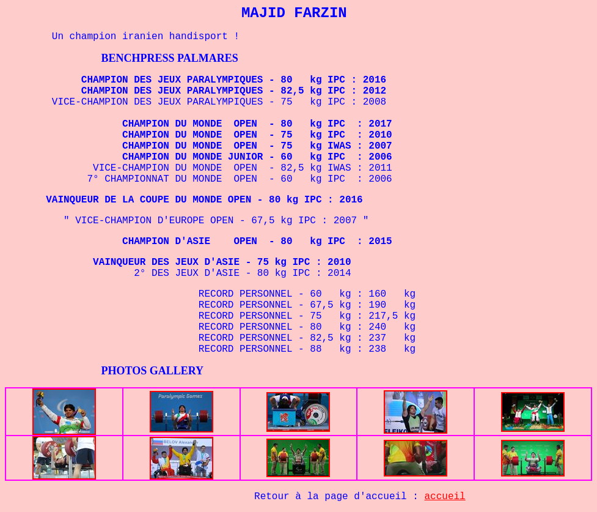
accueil (445, 496)
